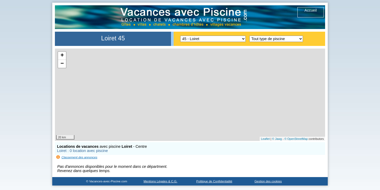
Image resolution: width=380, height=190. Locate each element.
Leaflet (265, 138)
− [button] (62, 64)
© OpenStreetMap (296, 138)
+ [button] (62, 56)
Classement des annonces (79, 157)
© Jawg (277, 138)
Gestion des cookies (268, 181)
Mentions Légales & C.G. (160, 181)
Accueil (311, 10)
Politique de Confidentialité (214, 181)
